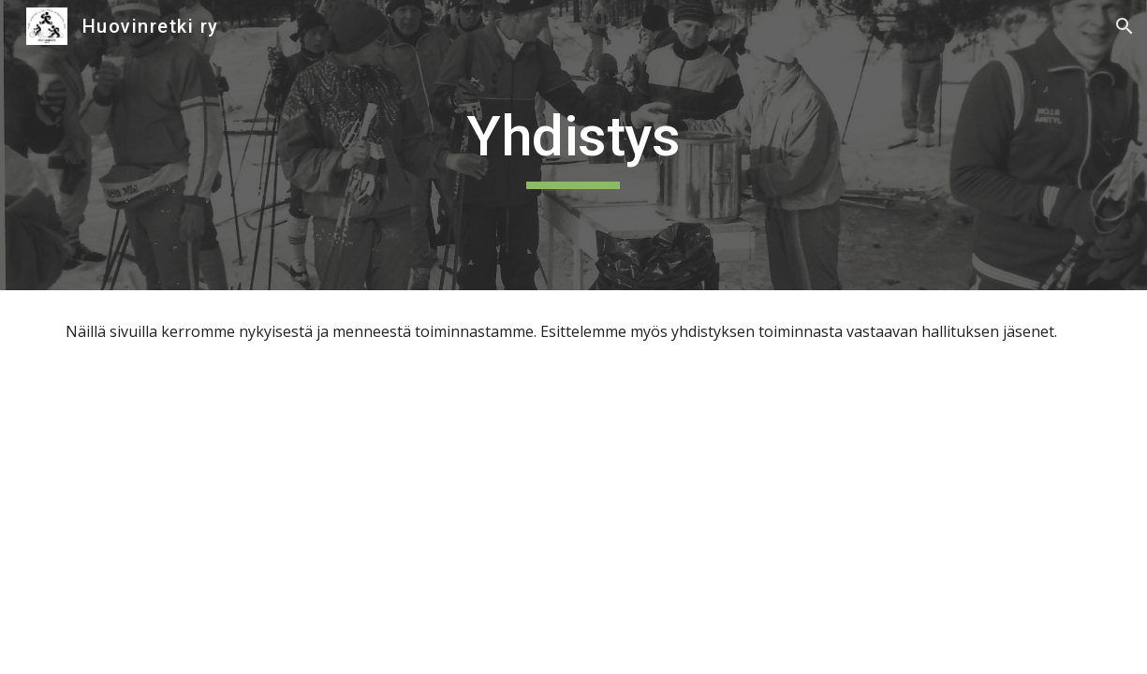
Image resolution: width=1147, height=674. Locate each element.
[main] (573, 145)
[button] (1124, 26)
